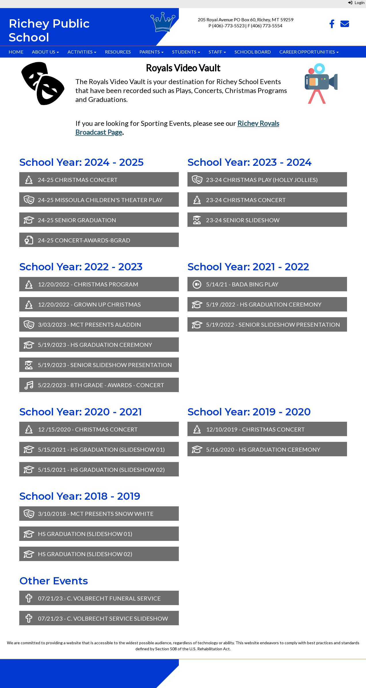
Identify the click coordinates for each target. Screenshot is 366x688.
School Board (253, 51)
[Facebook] (332, 25)
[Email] (345, 25)
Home (16, 51)
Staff (217, 51)
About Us (45, 51)
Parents (151, 51)
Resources (118, 51)
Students (186, 51)
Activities (82, 51)
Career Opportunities (309, 51)
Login (356, 2)
